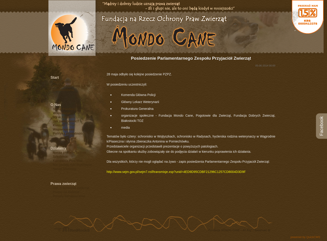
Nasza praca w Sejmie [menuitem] (69, 152)
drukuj (318, 212)
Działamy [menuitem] (58, 148)
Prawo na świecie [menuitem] (66, 192)
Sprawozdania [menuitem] (63, 90)
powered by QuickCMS (305, 237)
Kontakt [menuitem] (59, 125)
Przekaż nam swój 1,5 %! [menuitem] (71, 86)
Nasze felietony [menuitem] (64, 169)
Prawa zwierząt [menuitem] (64, 184)
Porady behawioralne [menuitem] (69, 196)
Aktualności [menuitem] (62, 82)
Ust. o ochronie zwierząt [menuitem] (71, 188)
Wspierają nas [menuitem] (63, 129)
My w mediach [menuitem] (63, 117)
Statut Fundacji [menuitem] (64, 109)
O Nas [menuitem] (56, 105)
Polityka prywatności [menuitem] (69, 133)
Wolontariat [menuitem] (61, 113)
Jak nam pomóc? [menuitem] (66, 121)
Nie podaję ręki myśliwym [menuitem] (72, 165)
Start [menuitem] (55, 77)
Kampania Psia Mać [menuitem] (68, 160)
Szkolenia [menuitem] (60, 156)
